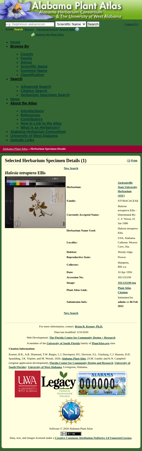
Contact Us (131, 24)
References (30, 115)
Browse (29, 29)
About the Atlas (23, 103)
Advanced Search (47, 29)
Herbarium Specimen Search (45, 95)
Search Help (67, 29)
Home (15, 42)
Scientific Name (34, 66)
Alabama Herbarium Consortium (38, 132)
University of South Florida (63, 343)
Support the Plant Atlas (49, 34)
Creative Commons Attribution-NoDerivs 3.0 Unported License (93, 437)
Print (134, 160)
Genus (26, 62)
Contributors (32, 119)
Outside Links (22, 140)
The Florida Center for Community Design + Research (82, 337)
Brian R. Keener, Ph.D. (89, 326)
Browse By (19, 46)
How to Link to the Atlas (41, 123)
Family (26, 58)
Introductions (32, 111)
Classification (32, 75)
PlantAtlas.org (100, 343)
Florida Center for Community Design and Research (81, 362)
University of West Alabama (34, 136)
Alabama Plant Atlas (15, 148)
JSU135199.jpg (127, 282)
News (15, 99)
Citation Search (34, 91)
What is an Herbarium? (40, 127)
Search (18, 29)
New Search (71, 168)
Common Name (34, 71)
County (27, 54)
